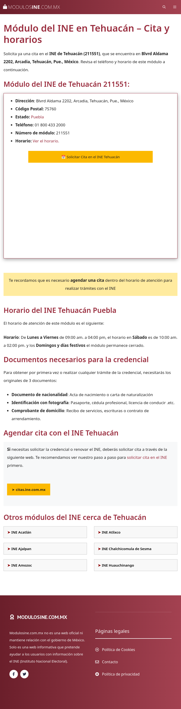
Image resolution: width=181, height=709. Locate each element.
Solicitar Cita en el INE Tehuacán (90, 156)
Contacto (110, 661)
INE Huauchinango (118, 565)
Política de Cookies (118, 649)
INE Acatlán (21, 532)
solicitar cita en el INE (147, 457)
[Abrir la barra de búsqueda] (164, 7)
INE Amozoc (21, 565)
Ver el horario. (46, 141)
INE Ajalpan (21, 548)
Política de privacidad (121, 674)
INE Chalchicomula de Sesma (127, 548)
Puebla (37, 117)
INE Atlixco (111, 532)
